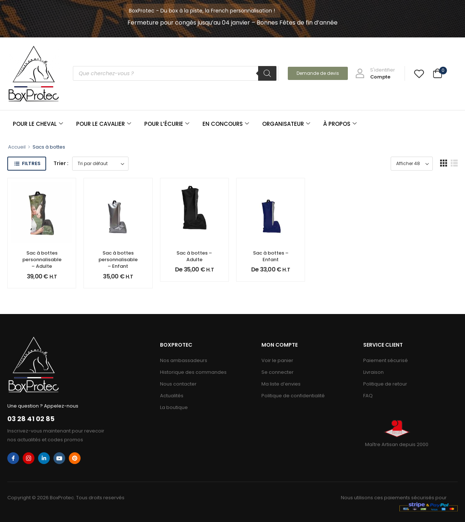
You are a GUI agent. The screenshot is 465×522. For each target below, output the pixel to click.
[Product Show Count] (412, 164)
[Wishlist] (419, 74)
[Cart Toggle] (437, 74)
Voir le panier (277, 360)
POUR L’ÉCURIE (166, 124)
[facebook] (13, 458)
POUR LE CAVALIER (103, 124)
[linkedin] (44, 458)
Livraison (373, 372)
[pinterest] (75, 458)
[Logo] (33, 73)
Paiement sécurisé (385, 360)
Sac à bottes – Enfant (271, 256)
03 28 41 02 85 (31, 418)
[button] (443, 163)
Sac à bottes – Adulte (194, 256)
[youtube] (59, 458)
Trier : (60, 163)
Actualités (171, 395)
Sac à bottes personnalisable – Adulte (42, 259)
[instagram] (28, 458)
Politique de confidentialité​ (293, 395)
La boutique (174, 407)
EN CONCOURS (225, 124)
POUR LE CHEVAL (38, 124)
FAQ (368, 395)
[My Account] (375, 73)
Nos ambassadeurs (183, 360)
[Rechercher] (267, 73)
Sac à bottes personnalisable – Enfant (118, 259)
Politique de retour (385, 383)
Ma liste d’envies (281, 383)
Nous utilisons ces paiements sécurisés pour (394, 497)
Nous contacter (178, 383)
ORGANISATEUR (286, 124)
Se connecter (277, 372)
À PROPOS (340, 124)
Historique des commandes (193, 372)
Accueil (17, 146)
